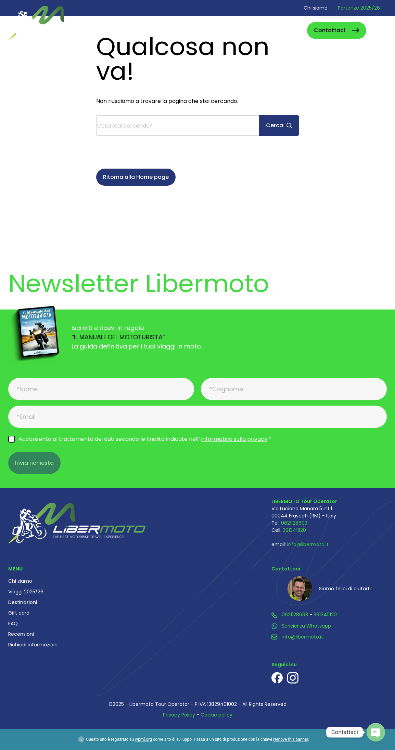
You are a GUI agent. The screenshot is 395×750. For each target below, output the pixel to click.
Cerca (294, 30)
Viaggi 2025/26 (25, 591)
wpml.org (143, 739)
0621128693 (294, 522)
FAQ (13, 623)
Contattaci (329, 30)
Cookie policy (216, 714)
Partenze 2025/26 (359, 7)
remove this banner (290, 739)
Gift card (18, 612)
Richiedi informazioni (33, 644)
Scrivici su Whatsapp (306, 625)
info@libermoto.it (308, 544)
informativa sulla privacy (234, 439)
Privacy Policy (179, 714)
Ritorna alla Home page (136, 177)
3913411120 (294, 530)
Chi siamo (316, 7)
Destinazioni (22, 602)
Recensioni (21, 634)
